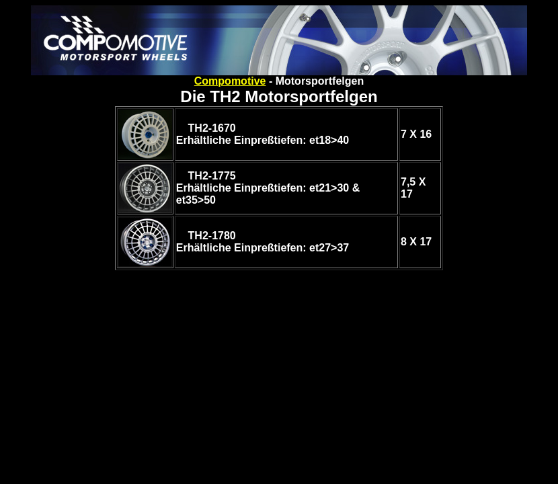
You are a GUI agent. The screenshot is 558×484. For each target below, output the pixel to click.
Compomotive (230, 81)
